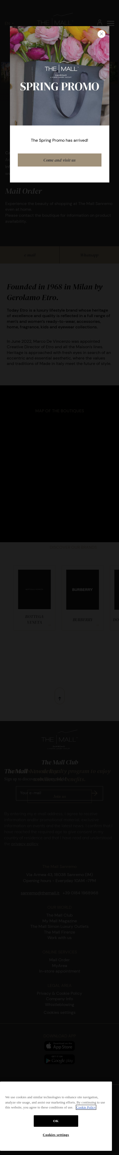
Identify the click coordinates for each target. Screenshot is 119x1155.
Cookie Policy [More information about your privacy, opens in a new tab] (86, 1107)
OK (56, 1121)
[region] (56, 1116)
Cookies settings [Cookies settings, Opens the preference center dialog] (56, 1135)
